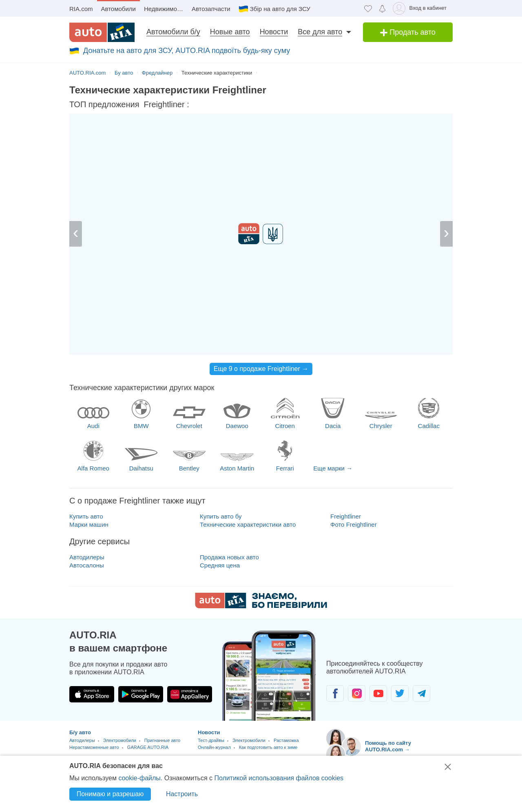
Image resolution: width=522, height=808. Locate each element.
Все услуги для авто (96, 714)
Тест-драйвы (211, 646)
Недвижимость (165, 8)
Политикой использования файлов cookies (278, 778)
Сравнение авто (146, 743)
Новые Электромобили (93, 680)
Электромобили (119, 646)
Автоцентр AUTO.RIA (148, 680)
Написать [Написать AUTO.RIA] (416, 691)
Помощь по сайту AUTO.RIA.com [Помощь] (369, 753)
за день (261, 105)
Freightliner (345, 422)
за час (212, 105)
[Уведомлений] (382, 8)
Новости (274, 32)
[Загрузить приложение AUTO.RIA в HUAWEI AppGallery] (189, 600)
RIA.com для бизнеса (225, 687)
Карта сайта (213, 743)
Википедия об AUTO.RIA (230, 721)
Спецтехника (150, 673)
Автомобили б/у (173, 32)
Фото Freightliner (353, 430)
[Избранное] (368, 8)
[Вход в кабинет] (421, 8)
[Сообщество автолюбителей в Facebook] (335, 599)
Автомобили (118, 8)
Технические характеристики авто (248, 430)
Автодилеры (86, 462)
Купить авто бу (221, 422)
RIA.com (81, 8)
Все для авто (320, 32)
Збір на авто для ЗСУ (280, 8)
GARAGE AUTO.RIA (147, 653)
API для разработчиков (228, 710)
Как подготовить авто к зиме (268, 653)
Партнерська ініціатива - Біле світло (245, 754)
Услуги (136, 701)
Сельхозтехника (90, 694)
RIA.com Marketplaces (226, 699)
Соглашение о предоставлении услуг (375, 742)
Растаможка (286, 646)
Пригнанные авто (162, 646)
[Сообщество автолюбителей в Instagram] (356, 599)
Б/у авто (80, 638)
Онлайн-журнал (214, 653)
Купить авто (86, 422)
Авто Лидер (213, 676)
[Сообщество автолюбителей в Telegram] (421, 599)
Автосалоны (86, 471)
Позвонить (442, 691)
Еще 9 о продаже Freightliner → (261, 274)
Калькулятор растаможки (95, 743)
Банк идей (211, 732)
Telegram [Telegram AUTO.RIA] (337, 691)
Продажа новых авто (229, 462)
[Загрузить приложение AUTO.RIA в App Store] (91, 600)
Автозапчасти (211, 8)
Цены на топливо (87, 750)
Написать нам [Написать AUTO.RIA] (389, 712)
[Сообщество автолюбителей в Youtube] (378, 599)
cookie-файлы (139, 778)
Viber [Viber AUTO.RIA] (389, 691)
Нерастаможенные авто (94, 653)
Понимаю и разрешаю (110, 793)
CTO (74, 722)
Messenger (363, 691)
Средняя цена (220, 471)
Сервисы (81, 735)
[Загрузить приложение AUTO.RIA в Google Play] (140, 600)
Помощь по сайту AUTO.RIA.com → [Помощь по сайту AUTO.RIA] (388, 652)
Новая (75, 701)
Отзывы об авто (219, 665)
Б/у (94, 701)
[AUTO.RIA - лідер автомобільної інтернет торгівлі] (102, 32)
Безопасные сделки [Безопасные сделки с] (352, 731)
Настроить (182, 793)
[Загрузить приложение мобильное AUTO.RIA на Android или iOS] (269, 581)
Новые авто (230, 32)
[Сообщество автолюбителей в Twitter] (400, 599)
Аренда (113, 701)
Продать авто (408, 32)
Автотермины (127, 750)
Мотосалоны (116, 673)
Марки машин (88, 430)
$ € (296, 105)
